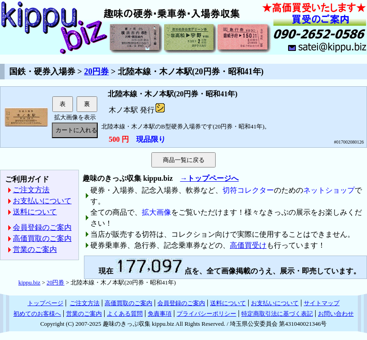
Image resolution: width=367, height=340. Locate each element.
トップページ (45, 303)
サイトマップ (321, 303)
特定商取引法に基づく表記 (277, 313)
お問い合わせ (336, 313)
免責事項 (160, 313)
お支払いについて (42, 201)
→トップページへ (209, 178)
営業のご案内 (35, 249)
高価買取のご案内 (42, 238)
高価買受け (248, 245)
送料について (35, 212)
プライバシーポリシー (206, 313)
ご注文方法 (31, 190)
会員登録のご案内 (42, 227)
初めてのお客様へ (37, 313)
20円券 (96, 71)
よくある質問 (125, 313)
